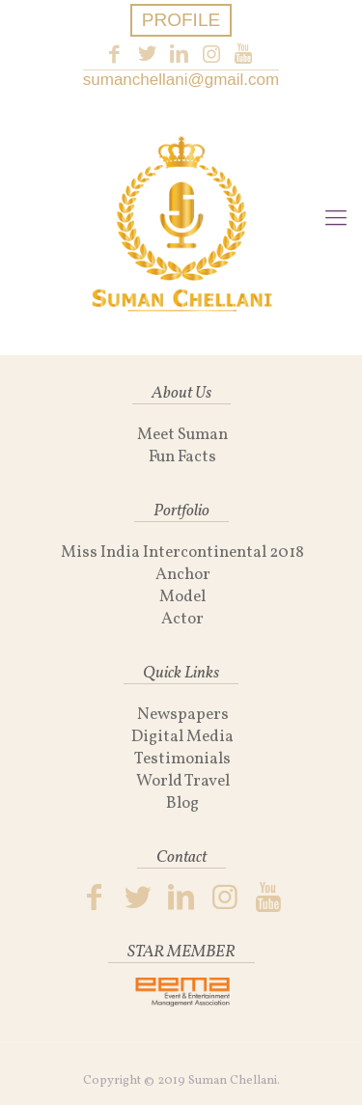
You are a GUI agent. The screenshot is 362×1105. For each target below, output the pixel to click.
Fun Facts (182, 457)
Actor (182, 619)
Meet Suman (182, 435)
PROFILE (181, 20)
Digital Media (182, 737)
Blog (182, 803)
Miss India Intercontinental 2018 (182, 552)
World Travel (183, 781)
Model (182, 597)
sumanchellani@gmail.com (181, 79)
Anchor (182, 575)
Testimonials (182, 759)
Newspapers (183, 715)
